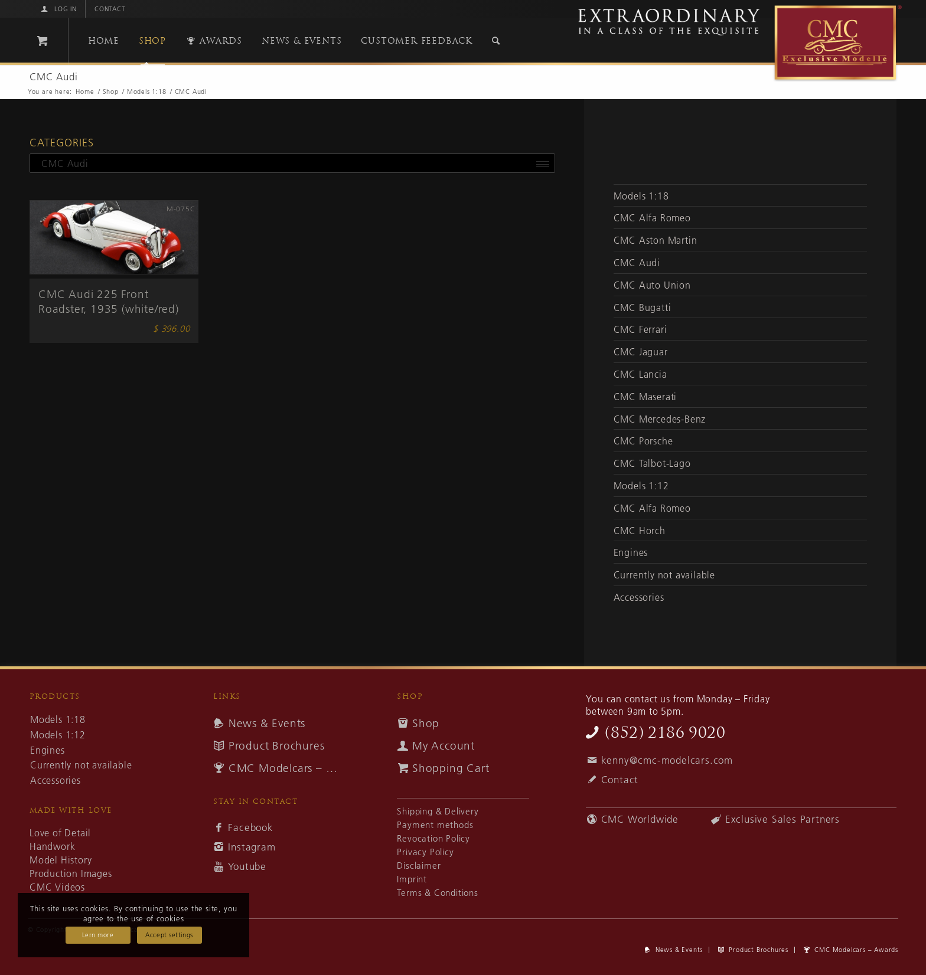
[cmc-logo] (734, 43)
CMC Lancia (640, 374)
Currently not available (664, 575)
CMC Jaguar (641, 352)
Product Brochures (277, 745)
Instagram (251, 847)
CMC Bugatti (642, 307)
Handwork (52, 846)
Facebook (250, 827)
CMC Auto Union (652, 285)
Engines (631, 552)
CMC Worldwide (640, 819)
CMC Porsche (643, 441)
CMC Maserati (645, 397)
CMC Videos (57, 887)
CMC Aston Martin (655, 240)
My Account (443, 745)
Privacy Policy (425, 852)
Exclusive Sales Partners (782, 819)
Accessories (639, 597)
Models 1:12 (641, 486)
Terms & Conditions (437, 892)
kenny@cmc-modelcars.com (667, 760)
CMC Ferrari (640, 329)
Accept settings (169, 935)
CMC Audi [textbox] (61, 163)
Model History (61, 860)
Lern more (98, 935)
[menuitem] (58, 9)
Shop (425, 723)
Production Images (71, 873)
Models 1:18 (641, 196)
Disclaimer (419, 865)
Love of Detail (60, 833)
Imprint (412, 879)
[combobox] (292, 163)
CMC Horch (640, 530)
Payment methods (435, 824)
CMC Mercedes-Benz (660, 419)
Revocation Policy (433, 838)
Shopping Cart (450, 768)
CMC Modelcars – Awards (287, 768)
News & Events (267, 723)
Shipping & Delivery (437, 811)
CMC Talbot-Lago (652, 463)
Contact (110, 9)
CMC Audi (637, 263)
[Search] (496, 41)
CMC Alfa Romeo (652, 218)
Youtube (247, 866)
